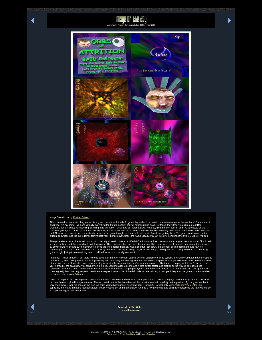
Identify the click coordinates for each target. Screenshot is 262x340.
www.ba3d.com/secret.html (183, 285)
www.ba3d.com (75, 274)
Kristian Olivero (124, 25)
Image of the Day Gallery (131, 307)
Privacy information (147, 334)
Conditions (130, 334)
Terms (122, 334)
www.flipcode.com (131, 310)
